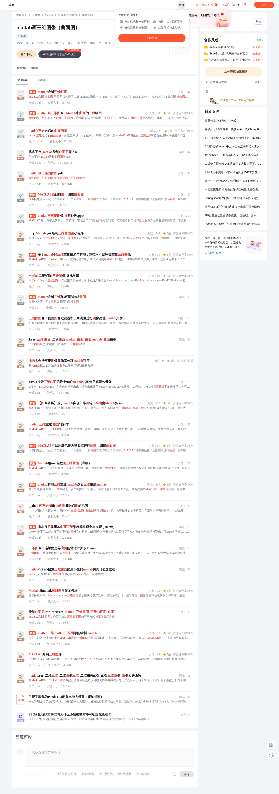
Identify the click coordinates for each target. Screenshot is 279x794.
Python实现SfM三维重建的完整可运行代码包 (232, 224)
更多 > (259, 40)
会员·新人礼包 (207, 4)
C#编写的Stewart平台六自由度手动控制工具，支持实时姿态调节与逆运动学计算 (233, 146)
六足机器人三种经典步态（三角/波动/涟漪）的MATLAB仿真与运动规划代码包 (233, 155)
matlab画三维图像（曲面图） (48, 28)
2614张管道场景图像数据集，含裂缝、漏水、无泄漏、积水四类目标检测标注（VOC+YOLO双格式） (233, 215)
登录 (181, 4)
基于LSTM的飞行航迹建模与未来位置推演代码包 (233, 207)
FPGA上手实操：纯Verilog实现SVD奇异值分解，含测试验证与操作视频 (233, 172)
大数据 (36, 15)
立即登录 (152, 37)
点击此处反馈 (214, 253)
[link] (21, 15)
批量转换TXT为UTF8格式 (220, 121)
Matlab (49, 15)
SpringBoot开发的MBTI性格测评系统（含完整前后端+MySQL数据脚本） (233, 198)
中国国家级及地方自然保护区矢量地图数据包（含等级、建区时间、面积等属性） (233, 189)
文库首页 (21, 15)
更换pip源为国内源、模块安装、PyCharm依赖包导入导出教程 (233, 129)
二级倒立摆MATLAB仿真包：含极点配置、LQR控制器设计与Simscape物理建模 (233, 164)
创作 (264, 4)
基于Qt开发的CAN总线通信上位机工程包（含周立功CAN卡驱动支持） (233, 181)
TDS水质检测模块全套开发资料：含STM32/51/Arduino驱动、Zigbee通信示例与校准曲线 (233, 138)
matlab (22, 36)
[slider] (35, 774)
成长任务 (239, 4)
